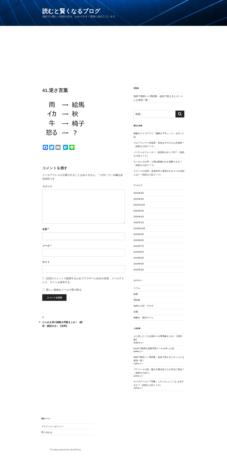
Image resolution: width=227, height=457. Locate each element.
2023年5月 (139, 199)
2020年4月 (139, 216)
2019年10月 (139, 228)
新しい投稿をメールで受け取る (63, 289)
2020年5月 (139, 211)
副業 (136, 294)
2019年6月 (139, 252)
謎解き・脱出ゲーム (143, 317)
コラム (137, 288)
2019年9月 (139, 234)
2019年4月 (139, 263)
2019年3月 (139, 269)
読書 (136, 311)
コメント (47, 186)
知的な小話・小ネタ (143, 305)
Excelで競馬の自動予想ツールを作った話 (154, 348)
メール (47, 245)
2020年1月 (139, 222)
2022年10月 (139, 205)
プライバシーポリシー (52, 426)
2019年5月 (139, 258)
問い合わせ (46, 432)
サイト (46, 262)
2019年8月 (139, 240)
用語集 (137, 300)
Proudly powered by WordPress (65, 449)
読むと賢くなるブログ (71, 11)
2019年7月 (139, 246)
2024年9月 (139, 193)
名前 (45, 229)
